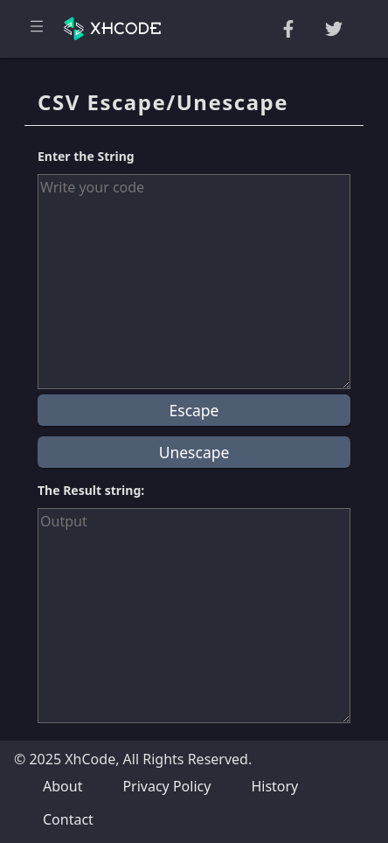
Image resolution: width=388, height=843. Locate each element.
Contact (68, 819)
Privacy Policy (166, 786)
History (274, 786)
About (62, 786)
